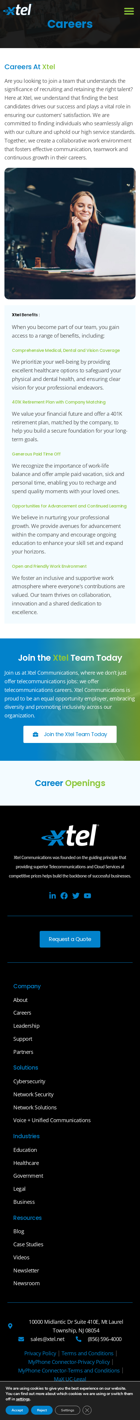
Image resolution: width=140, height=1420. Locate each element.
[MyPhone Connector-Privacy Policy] (69, 1362)
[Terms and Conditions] (87, 1353)
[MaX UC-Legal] (70, 1379)
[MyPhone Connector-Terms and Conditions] (69, 1370)
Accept (17, 1410)
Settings (67, 1410)
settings (23, 1399)
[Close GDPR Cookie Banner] (87, 1410)
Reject (42, 1410)
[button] (129, 11)
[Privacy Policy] (40, 1353)
